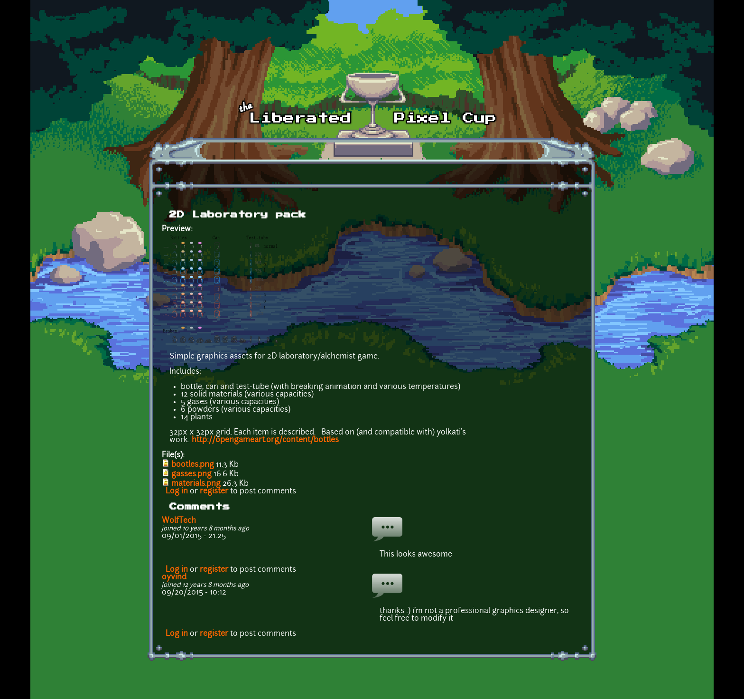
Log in (177, 491)
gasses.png (191, 474)
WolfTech (179, 521)
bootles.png (192, 465)
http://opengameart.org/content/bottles (265, 440)
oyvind (174, 577)
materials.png (196, 484)
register (214, 491)
